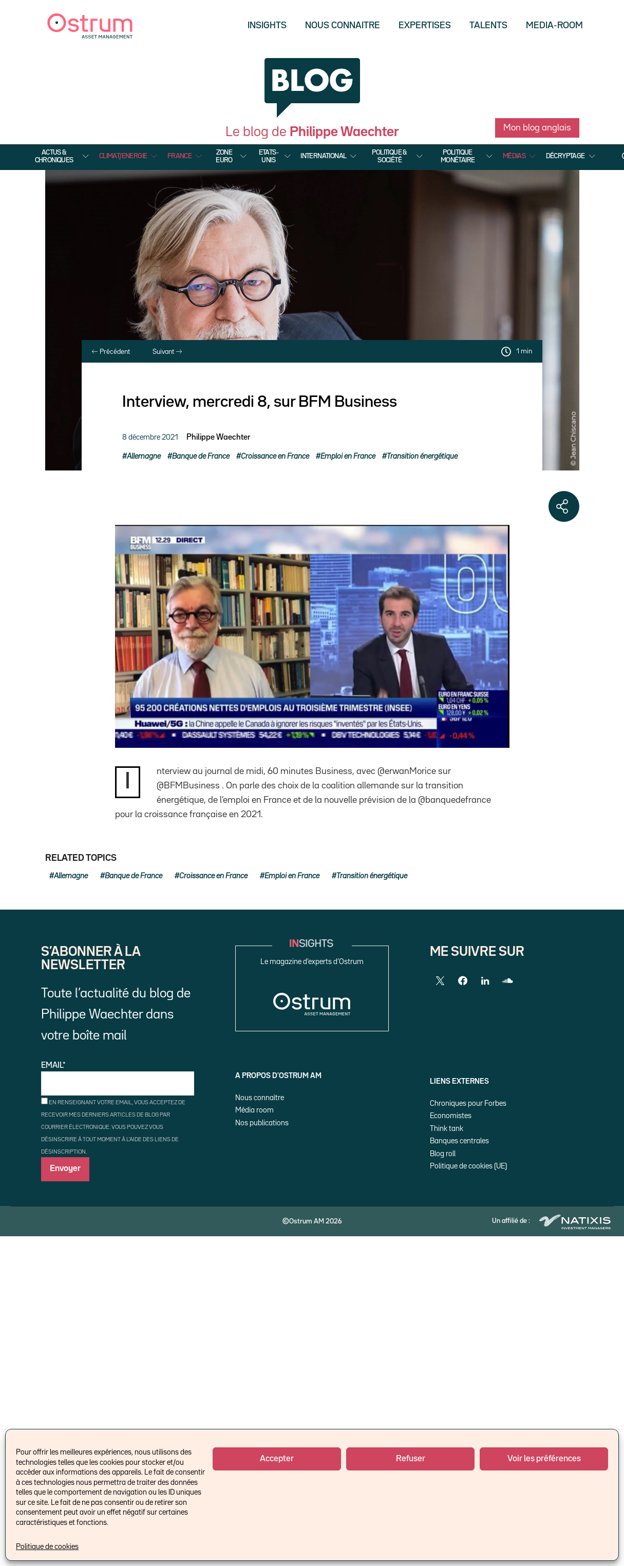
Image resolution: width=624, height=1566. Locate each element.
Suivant (167, 352)
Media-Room (554, 26)
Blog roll (443, 1153)
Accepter (277, 1459)
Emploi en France (347, 456)
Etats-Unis (268, 156)
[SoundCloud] (508, 981)
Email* (117, 1079)
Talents (488, 26)
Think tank (446, 1128)
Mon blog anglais (537, 128)
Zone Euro (224, 156)
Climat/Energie (123, 156)
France (179, 156)
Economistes (450, 1115)
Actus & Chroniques (54, 156)
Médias (514, 156)
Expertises (425, 26)
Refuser (410, 1459)
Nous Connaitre (342, 26)
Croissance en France (275, 456)
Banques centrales (459, 1141)
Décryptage (565, 156)
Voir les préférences (544, 1459)
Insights (267, 26)
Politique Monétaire (458, 156)
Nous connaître (259, 1098)
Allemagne (144, 456)
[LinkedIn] (485, 981)
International (323, 156)
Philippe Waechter (218, 437)
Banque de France (201, 456)
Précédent (111, 352)
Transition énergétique (422, 456)
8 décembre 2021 (150, 437)
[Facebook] (462, 981)
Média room (254, 1110)
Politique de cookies (47, 1546)
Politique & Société (389, 156)
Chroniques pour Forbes (468, 1103)
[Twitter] (440, 981)
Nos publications (262, 1123)
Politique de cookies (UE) (468, 1166)
